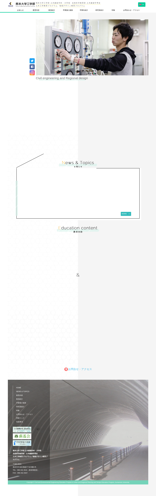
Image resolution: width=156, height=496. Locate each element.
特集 (113, 10)
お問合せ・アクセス (78, 369)
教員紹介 (51, 10)
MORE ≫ (125, 214)
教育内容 (36, 10)
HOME (18, 388)
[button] (88, 73)
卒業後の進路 (68, 10)
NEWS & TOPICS (22, 391)
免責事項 (19, 422)
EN (141, 4)
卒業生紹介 (84, 10)
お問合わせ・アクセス (131, 10)
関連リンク (20, 418)
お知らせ (20, 10)
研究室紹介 (99, 10)
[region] (92, 47)
